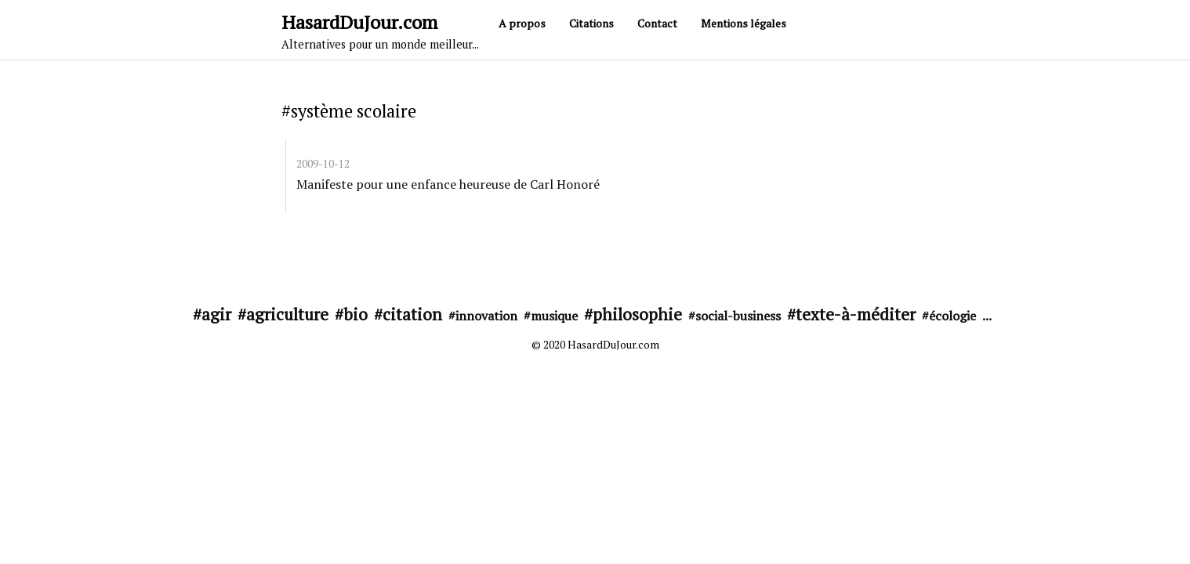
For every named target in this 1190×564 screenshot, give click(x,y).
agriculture (287, 314)
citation (412, 314)
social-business (738, 315)
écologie (952, 315)
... (987, 315)
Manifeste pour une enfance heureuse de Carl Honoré (448, 184)
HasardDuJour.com (380, 30)
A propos (522, 23)
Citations (591, 23)
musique (554, 315)
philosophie (637, 314)
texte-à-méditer (856, 314)
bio (355, 314)
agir (216, 314)
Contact (657, 23)
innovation (486, 315)
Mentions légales (743, 23)
